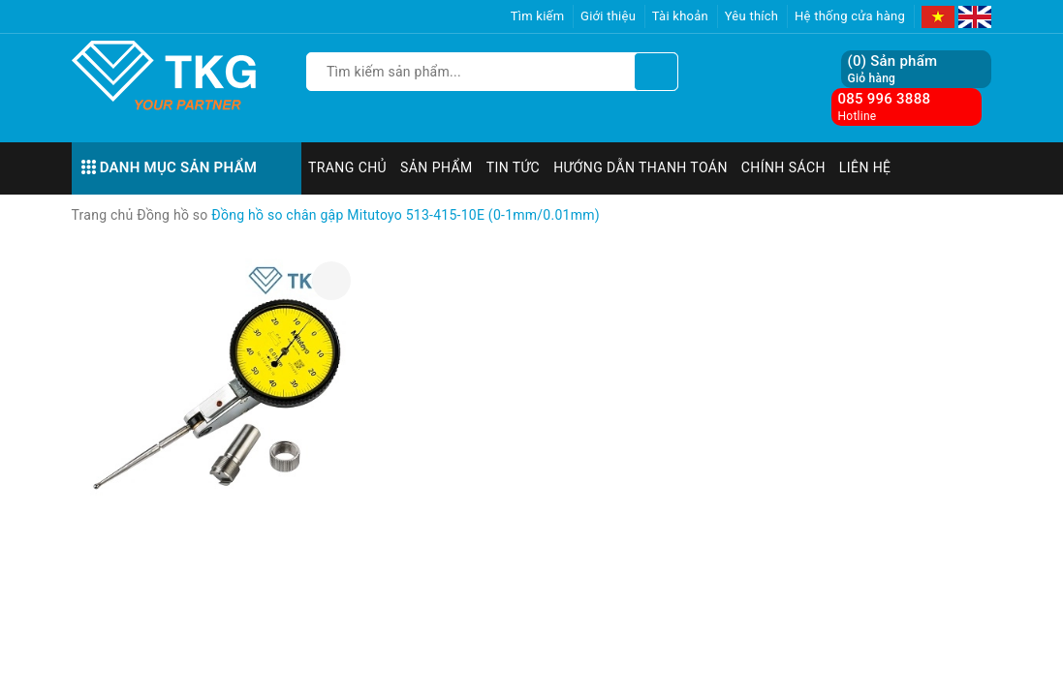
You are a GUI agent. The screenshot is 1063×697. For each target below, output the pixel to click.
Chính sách (783, 167)
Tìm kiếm (538, 16)
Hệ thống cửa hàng (850, 16)
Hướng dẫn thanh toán (640, 167)
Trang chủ (347, 167)
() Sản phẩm (892, 69)
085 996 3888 (883, 98)
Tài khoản (680, 16)
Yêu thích (752, 16)
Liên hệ (865, 167)
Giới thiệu (608, 16)
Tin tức (513, 167)
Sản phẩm (436, 167)
